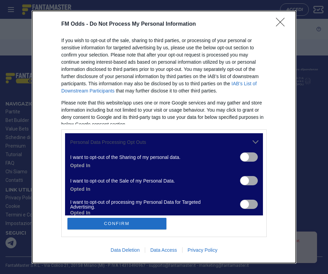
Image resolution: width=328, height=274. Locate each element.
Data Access (163, 250)
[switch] (249, 157)
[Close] (282, 24)
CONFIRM (117, 223)
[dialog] (164, 137)
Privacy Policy (202, 250)
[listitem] (164, 142)
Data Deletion (125, 250)
